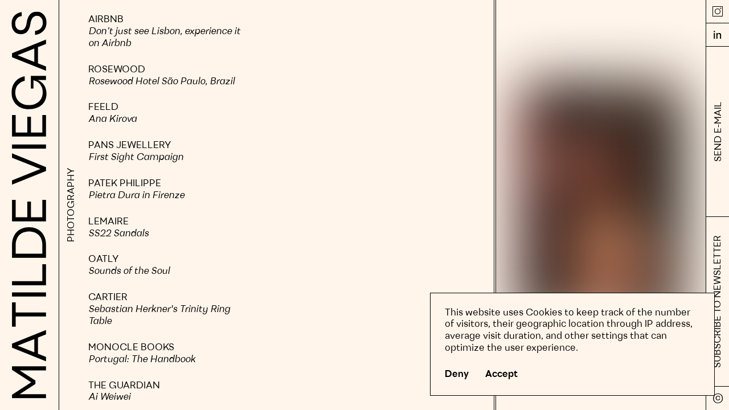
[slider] (165, 354)
